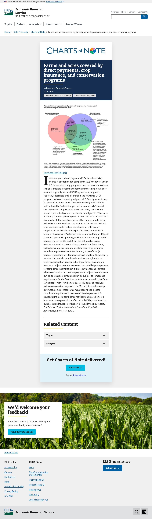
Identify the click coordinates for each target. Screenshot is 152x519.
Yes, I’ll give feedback (21, 431)
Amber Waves (74, 24)
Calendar (115, 12)
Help (6, 481)
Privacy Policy (79, 375)
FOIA (31, 467)
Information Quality (14, 486)
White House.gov (37, 499)
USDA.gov (34, 489)
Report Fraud (35, 484)
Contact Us (143, 12)
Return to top (11, 452)
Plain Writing (35, 479)
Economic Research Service (29, 11)
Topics (8, 24)
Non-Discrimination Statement (38, 473)
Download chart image (54, 172)
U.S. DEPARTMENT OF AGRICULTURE (32, 16)
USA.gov (33, 494)
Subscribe (73, 367)
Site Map (8, 495)
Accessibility (10, 467)
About (123, 12)
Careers (132, 12)
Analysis (50, 343)
